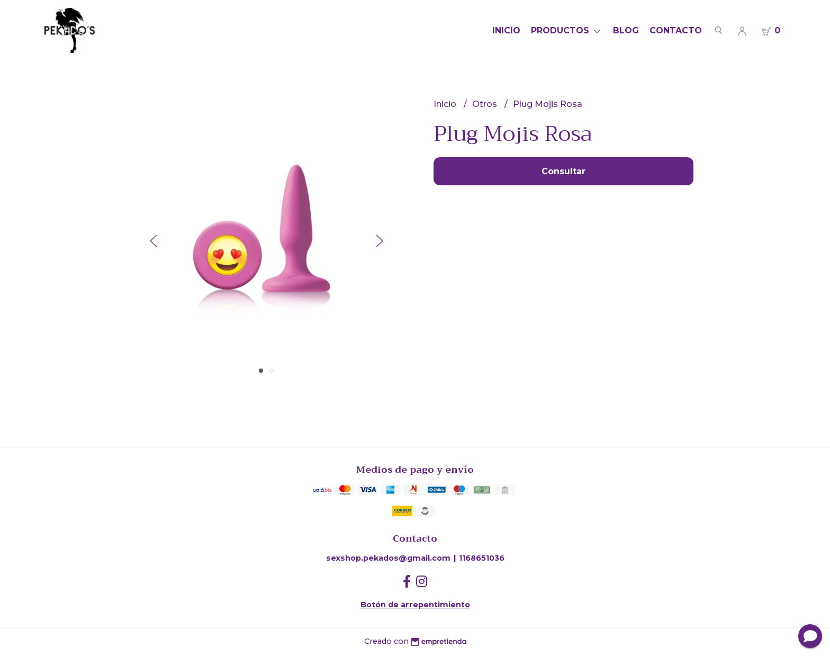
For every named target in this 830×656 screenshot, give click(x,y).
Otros (485, 104)
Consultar (563, 171)
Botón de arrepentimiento (415, 604)
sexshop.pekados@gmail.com (388, 558)
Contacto (675, 30)
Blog (626, 30)
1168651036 (481, 558)
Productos (566, 30)
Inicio (506, 30)
